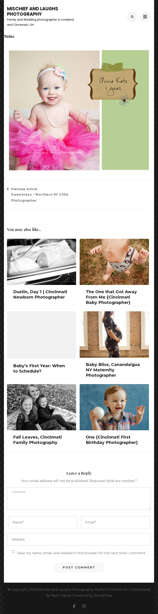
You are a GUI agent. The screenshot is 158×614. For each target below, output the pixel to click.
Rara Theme (61, 596)
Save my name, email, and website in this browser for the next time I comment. (81, 553)
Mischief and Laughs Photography (32, 11)
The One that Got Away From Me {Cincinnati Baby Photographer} (111, 297)
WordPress (103, 596)
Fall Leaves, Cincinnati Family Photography (37, 440)
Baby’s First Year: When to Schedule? (39, 368)
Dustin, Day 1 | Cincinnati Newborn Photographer (40, 294)
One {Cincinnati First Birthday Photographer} (112, 440)
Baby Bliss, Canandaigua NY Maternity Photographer (113, 370)
